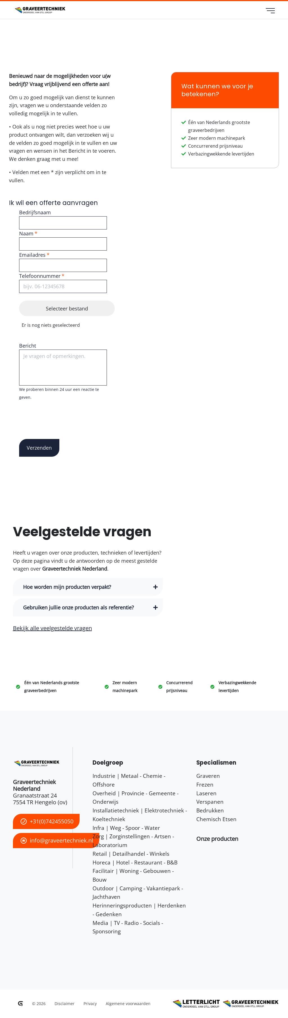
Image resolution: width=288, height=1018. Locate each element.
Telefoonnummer (39, 275)
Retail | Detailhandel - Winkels (131, 853)
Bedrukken (210, 810)
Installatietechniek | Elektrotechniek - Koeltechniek (140, 815)
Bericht (27, 345)
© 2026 (39, 1003)
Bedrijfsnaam (35, 212)
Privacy (90, 1003)
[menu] (270, 11)
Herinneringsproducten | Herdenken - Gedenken (139, 910)
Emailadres (32, 254)
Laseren (206, 793)
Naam (26, 233)
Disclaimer (65, 1003)
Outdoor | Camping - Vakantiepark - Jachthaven (138, 892)
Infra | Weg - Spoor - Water (126, 828)
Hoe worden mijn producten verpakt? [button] (67, 587)
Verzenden (39, 447)
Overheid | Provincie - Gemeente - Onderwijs (136, 797)
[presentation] (62, 412)
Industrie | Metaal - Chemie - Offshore (129, 780)
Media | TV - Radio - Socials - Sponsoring (128, 927)
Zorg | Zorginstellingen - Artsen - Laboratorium (133, 840)
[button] (217, 839)
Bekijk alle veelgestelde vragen (52, 628)
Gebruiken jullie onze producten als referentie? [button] (78, 607)
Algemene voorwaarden (128, 1003)
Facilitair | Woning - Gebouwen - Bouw (133, 875)
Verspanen (210, 801)
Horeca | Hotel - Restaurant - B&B (135, 862)
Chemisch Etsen (216, 819)
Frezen (204, 784)
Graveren (208, 776)
